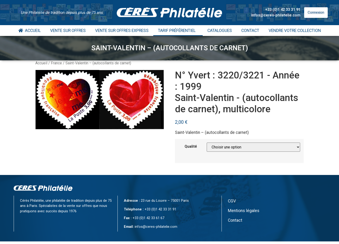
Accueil (29, 30)
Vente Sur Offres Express (122, 30)
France (56, 63)
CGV (232, 201)
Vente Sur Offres (68, 30)
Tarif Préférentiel (178, 30)
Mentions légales (243, 210)
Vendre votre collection (295, 30)
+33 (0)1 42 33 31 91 (282, 9)
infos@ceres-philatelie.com (275, 15)
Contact (250, 30)
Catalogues (219, 30)
